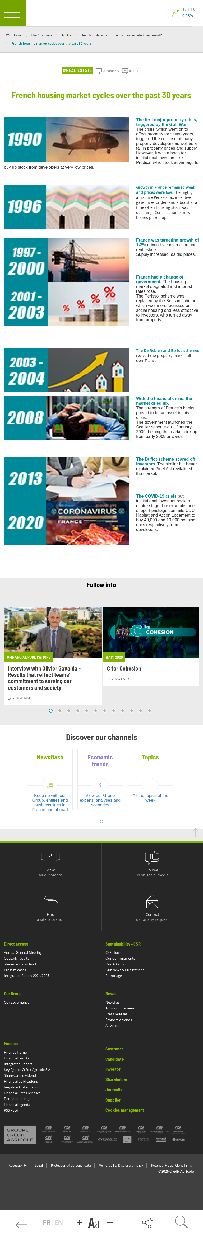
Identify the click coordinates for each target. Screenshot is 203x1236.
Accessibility (18, 1165)
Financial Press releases (22, 1093)
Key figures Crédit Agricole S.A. (27, 1069)
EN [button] (58, 1222)
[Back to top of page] (195, 835)
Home (13, 35)
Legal (39, 1165)
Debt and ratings (17, 1098)
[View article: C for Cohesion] (152, 646)
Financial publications (21, 1081)
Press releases (15, 970)
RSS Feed (11, 1110)
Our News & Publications (124, 970)
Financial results (16, 1058)
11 (140, 711)
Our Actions (114, 964)
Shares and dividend (20, 964)
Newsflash (113, 1002)
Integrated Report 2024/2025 (26, 975)
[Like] (137, 71)
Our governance (16, 1002)
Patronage (113, 975)
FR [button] (47, 1222)
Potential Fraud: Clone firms (171, 1165)
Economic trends (118, 1019)
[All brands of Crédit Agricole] (101, 1134)
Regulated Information (22, 1087)
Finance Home (15, 1052)
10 (131, 711)
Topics (63, 35)
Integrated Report (18, 1064)
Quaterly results (16, 958)
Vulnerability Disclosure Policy (121, 1165)
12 (149, 711)
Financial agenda (17, 1104)
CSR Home (113, 952)
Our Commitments (120, 958)
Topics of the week (120, 1008)
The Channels (39, 35)
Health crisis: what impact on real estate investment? (118, 35)
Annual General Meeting (23, 952)
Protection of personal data (71, 1165)
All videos (112, 1025)
